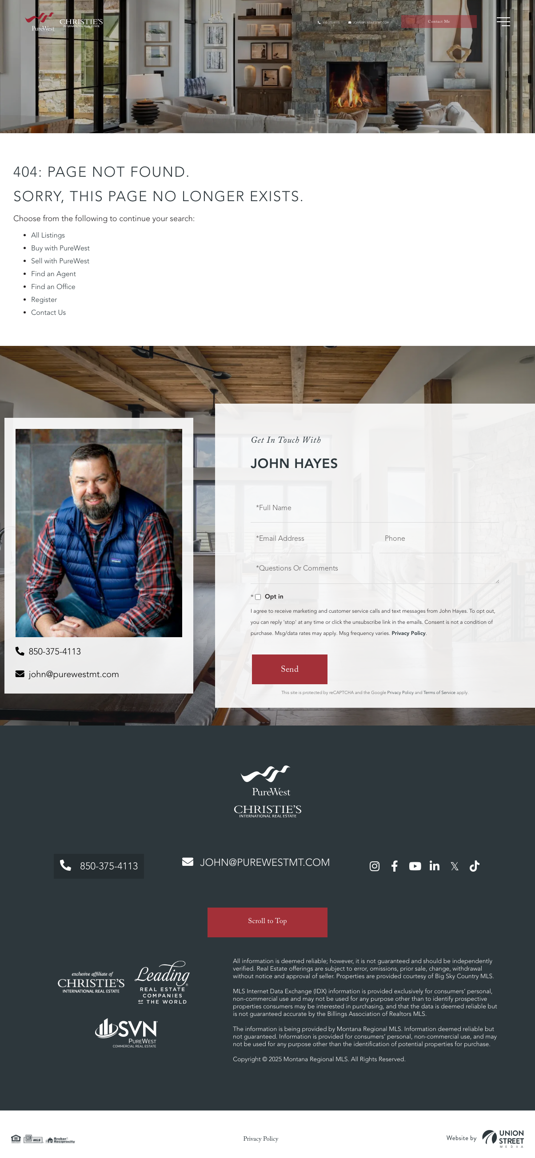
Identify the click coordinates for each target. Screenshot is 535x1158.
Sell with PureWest (60, 261)
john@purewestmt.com (351, 27)
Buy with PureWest (60, 248)
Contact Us (48, 312)
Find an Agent (53, 274)
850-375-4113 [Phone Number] (93, 863)
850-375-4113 (285, 27)
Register (44, 299)
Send (288, 670)
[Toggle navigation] (497, 26)
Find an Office (53, 286)
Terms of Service (439, 692)
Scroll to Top (267, 914)
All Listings (48, 235)
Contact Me (436, 27)
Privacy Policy (408, 633)
